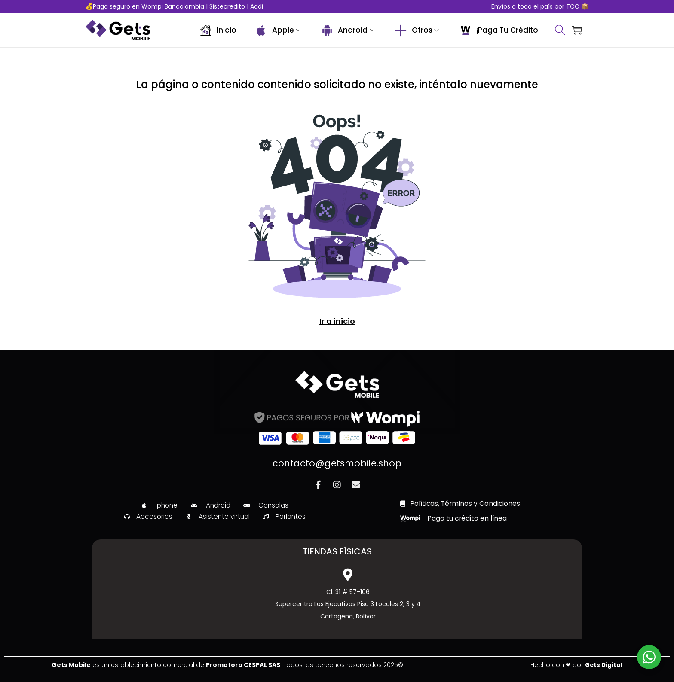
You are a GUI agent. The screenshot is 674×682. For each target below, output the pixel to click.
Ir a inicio (337, 321)
